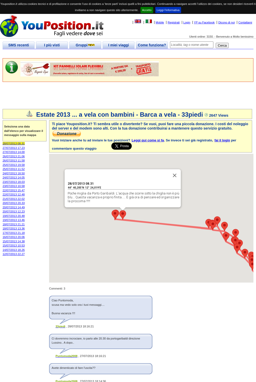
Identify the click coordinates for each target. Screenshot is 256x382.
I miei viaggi (118, 45)
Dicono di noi (226, 22)
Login (186, 22)
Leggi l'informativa (168, 10)
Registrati (174, 22)
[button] (122, 215)
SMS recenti (18, 45)
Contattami (245, 22)
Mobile (160, 22)
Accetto (147, 10)
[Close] (174, 175)
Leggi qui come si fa (148, 140)
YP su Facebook (204, 22)
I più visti (52, 45)
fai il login (222, 140)
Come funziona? (152, 45)
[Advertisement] (97, 54)
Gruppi (85, 45)
